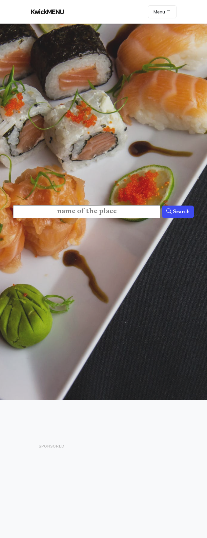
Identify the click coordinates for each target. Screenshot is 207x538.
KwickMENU (47, 12)
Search (178, 211)
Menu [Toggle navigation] (162, 12)
